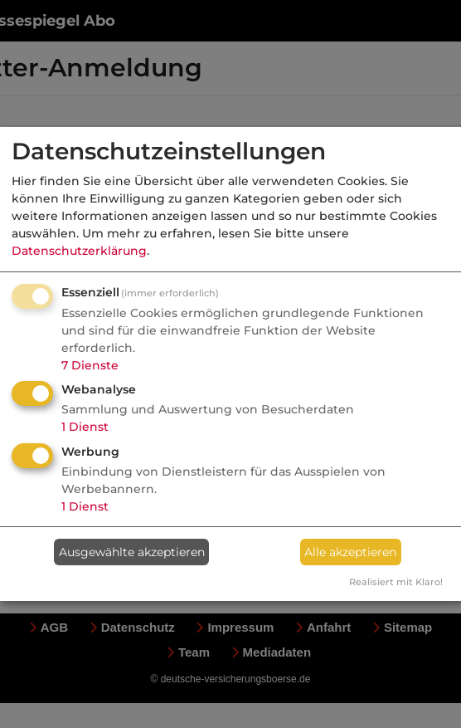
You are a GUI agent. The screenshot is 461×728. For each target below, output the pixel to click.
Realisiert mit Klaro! (396, 582)
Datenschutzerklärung (79, 250)
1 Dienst (85, 426)
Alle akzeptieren (350, 552)
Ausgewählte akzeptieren (132, 552)
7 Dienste (90, 365)
